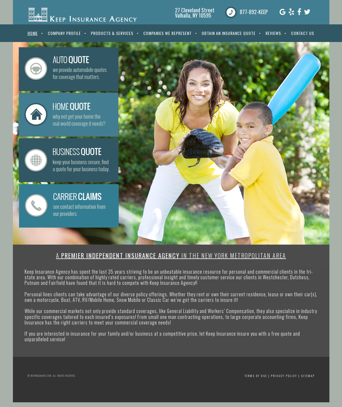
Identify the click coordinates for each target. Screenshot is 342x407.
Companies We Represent (167, 33)
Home (33, 33)
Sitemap (308, 376)
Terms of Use (255, 376)
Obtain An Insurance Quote (229, 33)
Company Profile (64, 33)
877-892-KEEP (254, 12)
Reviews (273, 33)
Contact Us (302, 33)
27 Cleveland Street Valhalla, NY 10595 (195, 12)
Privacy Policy (284, 376)
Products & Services (112, 33)
